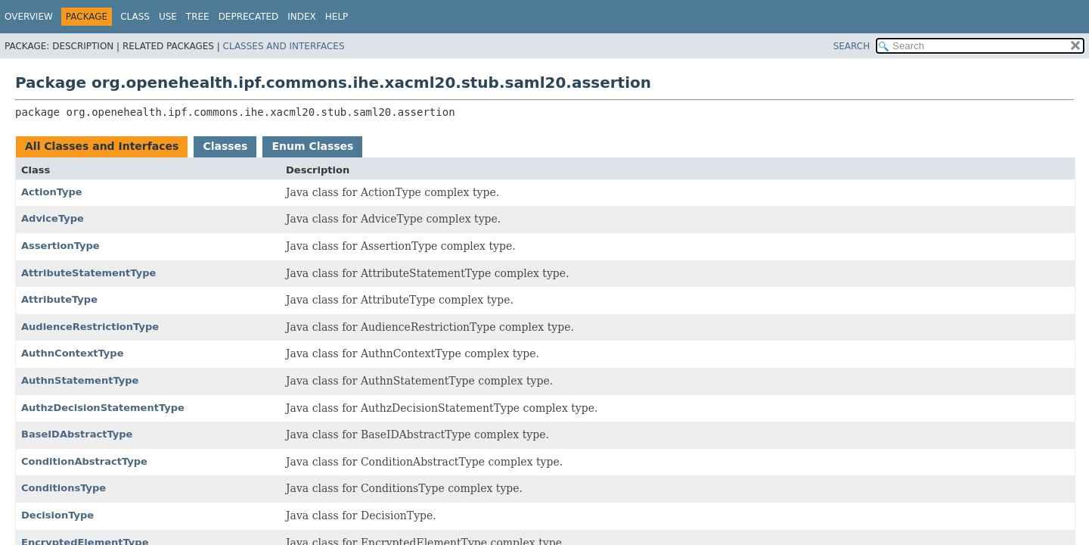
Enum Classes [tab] (312, 146)
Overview (29, 16)
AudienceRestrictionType (90, 326)
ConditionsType (63, 488)
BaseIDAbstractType (76, 434)
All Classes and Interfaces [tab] (101, 146)
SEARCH (851, 46)
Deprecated (249, 16)
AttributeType (59, 299)
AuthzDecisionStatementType (103, 407)
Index (301, 16)
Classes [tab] (225, 146)
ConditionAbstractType (84, 461)
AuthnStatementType (79, 380)
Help (337, 16)
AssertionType (60, 245)
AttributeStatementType (88, 273)
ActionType (51, 192)
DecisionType (57, 515)
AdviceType (52, 218)
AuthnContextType (72, 353)
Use (168, 16)
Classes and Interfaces (284, 46)
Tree (197, 16)
